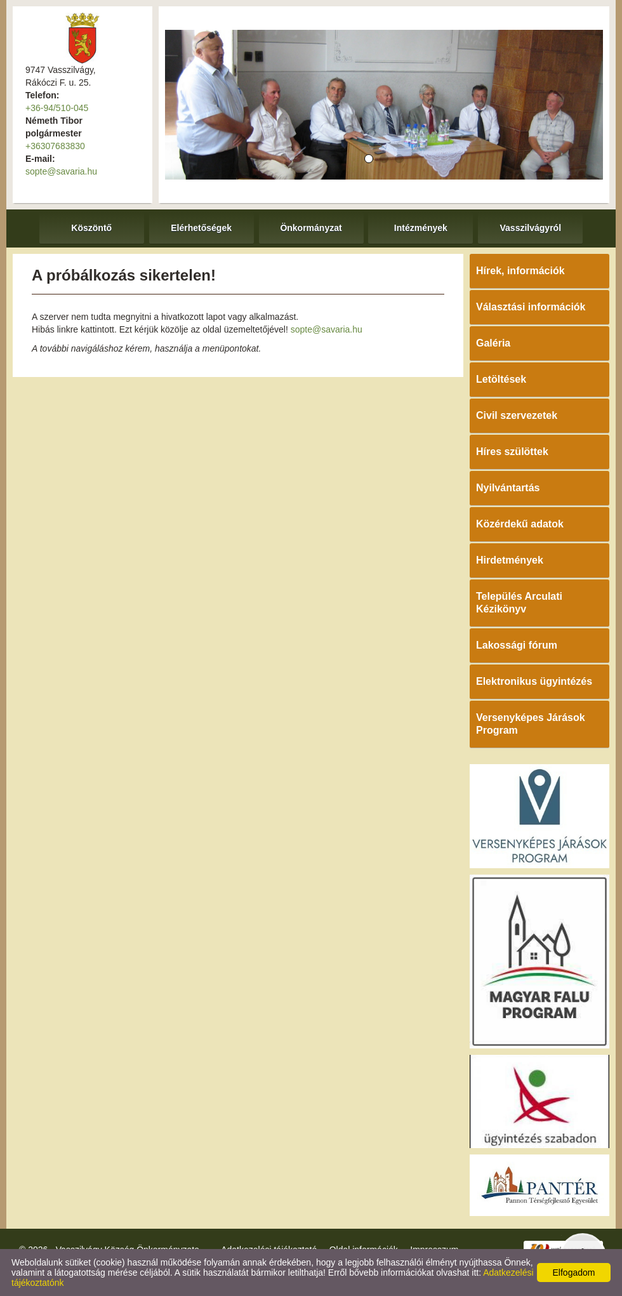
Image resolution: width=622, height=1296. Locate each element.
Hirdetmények (509, 560)
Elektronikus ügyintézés (534, 681)
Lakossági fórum (516, 645)
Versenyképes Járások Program (530, 724)
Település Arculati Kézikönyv (519, 602)
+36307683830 (55, 146)
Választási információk (531, 306)
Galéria (493, 343)
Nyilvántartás (508, 487)
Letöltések (501, 379)
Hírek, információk (520, 270)
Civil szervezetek (516, 415)
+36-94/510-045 (56, 108)
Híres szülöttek (512, 451)
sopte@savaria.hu (61, 171)
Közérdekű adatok (520, 524)
